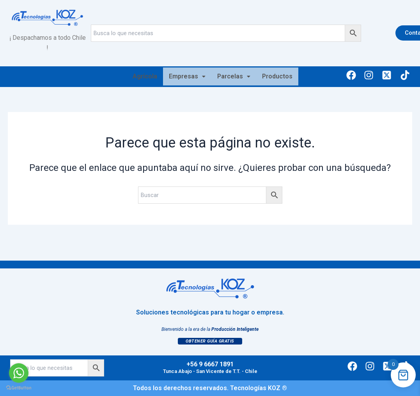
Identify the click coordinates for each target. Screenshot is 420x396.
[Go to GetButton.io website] (18, 388)
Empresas (187, 76)
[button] (187, 76)
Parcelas (233, 76)
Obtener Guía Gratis (210, 341)
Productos (277, 76)
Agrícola (145, 76)
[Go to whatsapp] (18, 373)
